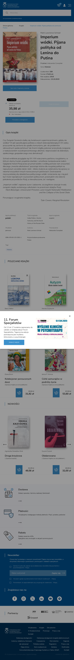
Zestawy (54, 647)
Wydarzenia (32, 628)
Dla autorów (51, 628)
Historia (9, 250)
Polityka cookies (38, 644)
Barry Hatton (9, 309)
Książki (21, 26)
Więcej (27, 568)
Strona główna (8, 26)
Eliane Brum (9, 374)
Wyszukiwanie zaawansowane (12, 18)
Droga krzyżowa (13, 455)
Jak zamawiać (24, 644)
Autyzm (46, 313)
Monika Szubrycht (48, 309)
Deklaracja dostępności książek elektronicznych (53, 638)
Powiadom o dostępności (20, 120)
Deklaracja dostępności (24, 638)
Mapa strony (25, 647)
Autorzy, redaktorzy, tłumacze (21, 641)
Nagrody (66, 641)
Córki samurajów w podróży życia (52, 380)
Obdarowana (49, 455)
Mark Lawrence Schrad (50, 33)
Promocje (46, 631)
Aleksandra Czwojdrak (54, 63)
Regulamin (52, 644)
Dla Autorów (54, 641)
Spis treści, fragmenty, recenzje (20, 88)
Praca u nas (56, 631)
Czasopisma (41, 641)
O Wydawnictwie (34, 631)
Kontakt (30, 634)
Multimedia (65, 647)
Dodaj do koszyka (54, 104)
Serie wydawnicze (40, 647)
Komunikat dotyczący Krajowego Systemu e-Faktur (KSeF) (39, 650)
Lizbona (9, 313)
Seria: (45, 67)
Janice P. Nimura (47, 374)
